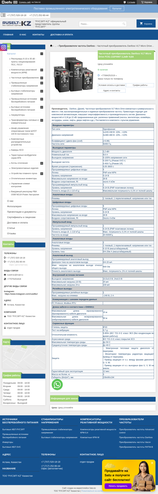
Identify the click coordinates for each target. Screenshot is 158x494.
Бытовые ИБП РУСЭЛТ (13, 429)
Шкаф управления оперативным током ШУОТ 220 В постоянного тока (24, 131)
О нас (23, 34)
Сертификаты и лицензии (21, 217)
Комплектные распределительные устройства (21, 142)
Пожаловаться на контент (92, 491)
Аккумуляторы (18, 115)
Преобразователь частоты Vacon (135, 442)
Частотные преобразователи (25, 77)
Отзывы (11, 233)
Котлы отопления (19, 163)
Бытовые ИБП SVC (11, 447)
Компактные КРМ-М (89, 437)
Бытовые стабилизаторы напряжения (59, 437)
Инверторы (7, 442)
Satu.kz (92, 488)
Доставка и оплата (62, 34)
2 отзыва (131, 2)
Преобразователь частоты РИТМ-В (136, 447)
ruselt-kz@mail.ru (15, 275)
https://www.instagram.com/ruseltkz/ (21, 294)
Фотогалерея (14, 206)
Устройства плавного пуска (24, 173)
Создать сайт (25, 2)
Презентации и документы (21, 211)
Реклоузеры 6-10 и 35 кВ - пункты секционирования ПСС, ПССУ (23, 61)
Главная (8, 34)
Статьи (11, 228)
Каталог (117, 8)
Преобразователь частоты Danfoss (136, 437)
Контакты (38, 34)
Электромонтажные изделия (24, 168)
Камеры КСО (17, 150)
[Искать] (124, 24)
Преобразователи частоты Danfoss (77, 46)
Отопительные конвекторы (24, 178)
